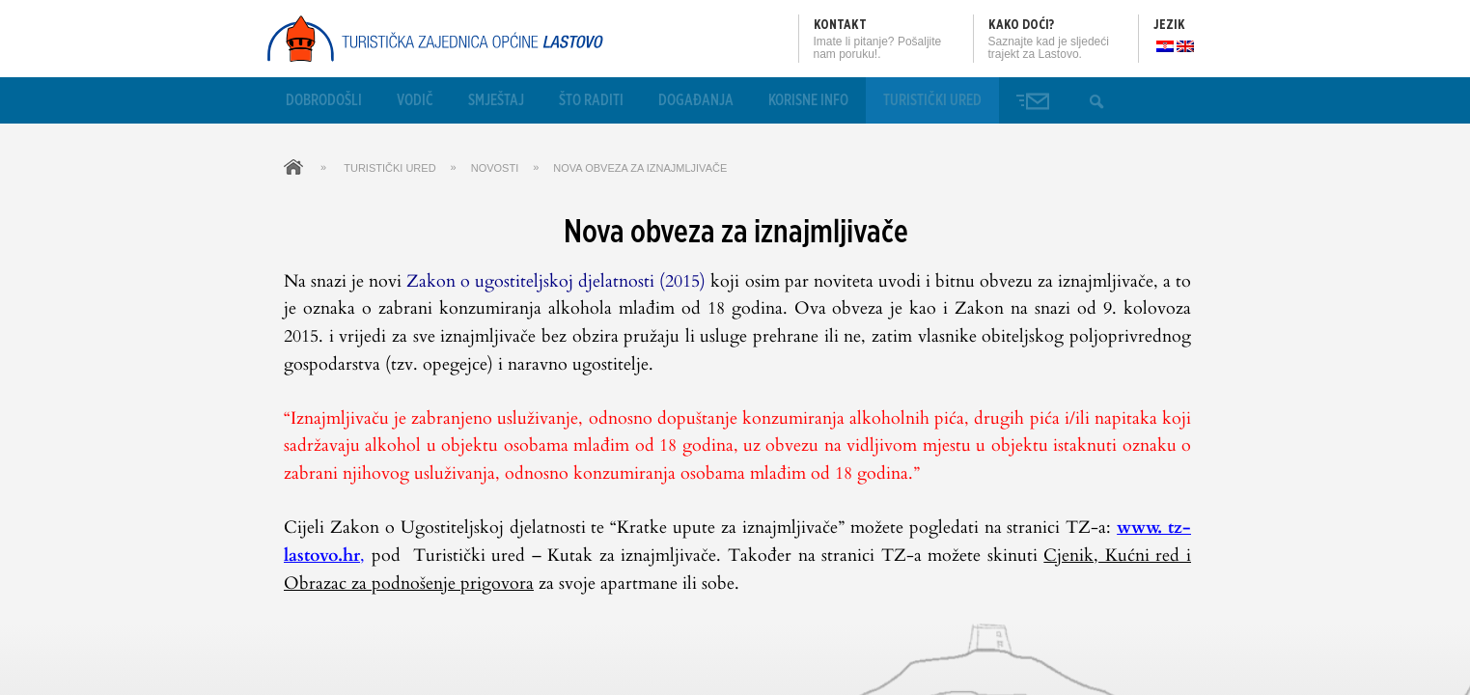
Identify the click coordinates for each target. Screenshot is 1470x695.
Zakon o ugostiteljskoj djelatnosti (530, 281)
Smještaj (496, 100)
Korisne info (808, 100)
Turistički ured (932, 100)
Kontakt (840, 25)
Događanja (696, 100)
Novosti (495, 168)
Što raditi (591, 100)
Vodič (415, 100)
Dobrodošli (324, 100)
